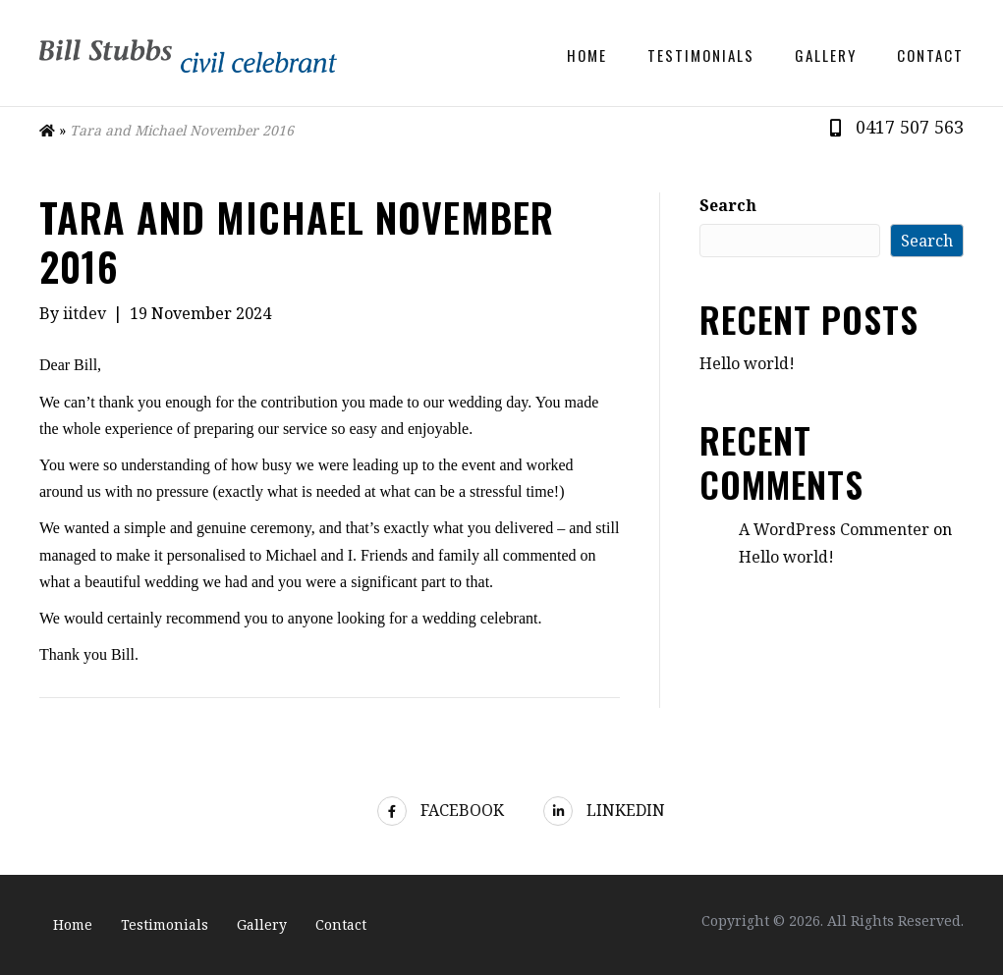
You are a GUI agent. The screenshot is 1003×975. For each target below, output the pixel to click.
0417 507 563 (910, 126)
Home (587, 55)
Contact (930, 55)
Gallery (826, 55)
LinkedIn (604, 810)
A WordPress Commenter (834, 529)
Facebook (440, 810)
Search (727, 205)
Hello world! (747, 363)
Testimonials (700, 55)
